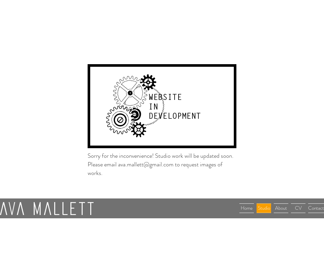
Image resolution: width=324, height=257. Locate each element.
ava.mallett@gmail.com (146, 164)
